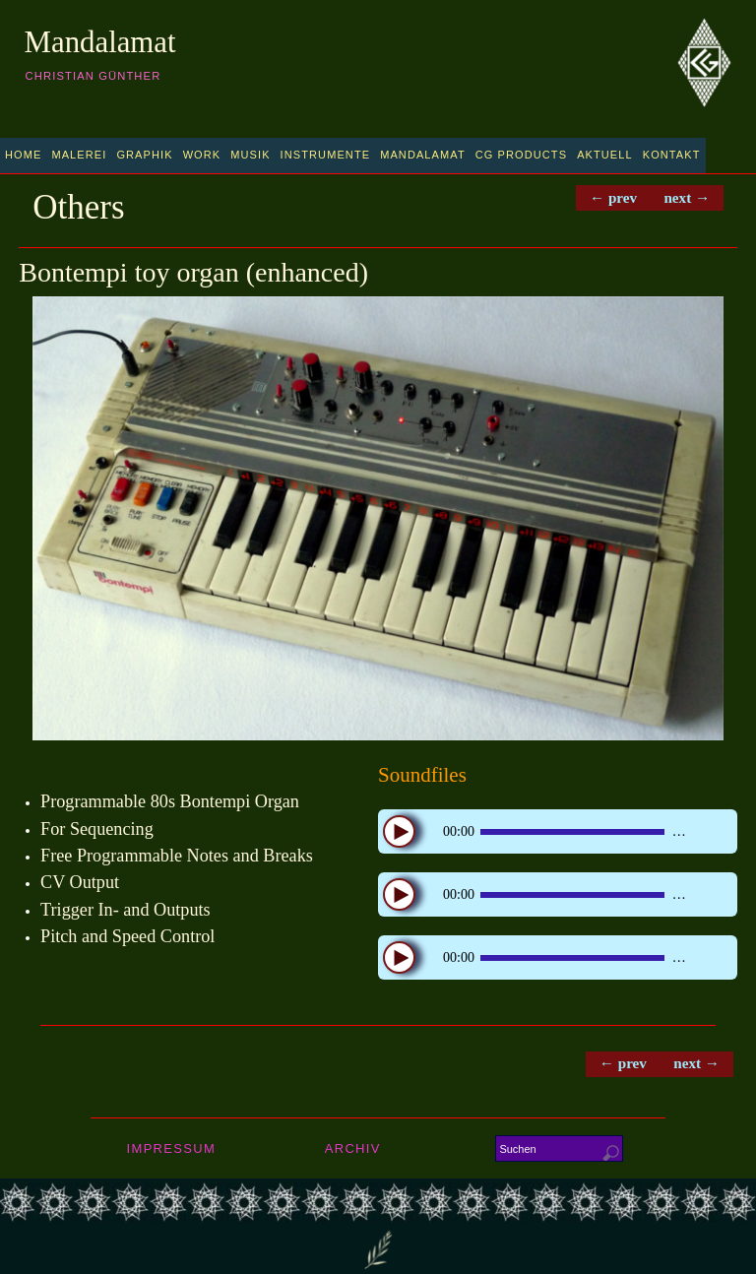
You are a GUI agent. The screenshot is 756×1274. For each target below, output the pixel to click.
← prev (609, 197)
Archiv (353, 1149)
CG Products (521, 154)
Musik (250, 154)
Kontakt (672, 154)
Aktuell (605, 154)
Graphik (144, 154)
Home (23, 154)
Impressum (171, 1149)
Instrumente (326, 154)
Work (202, 154)
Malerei (78, 154)
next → (686, 197)
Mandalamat (100, 42)
